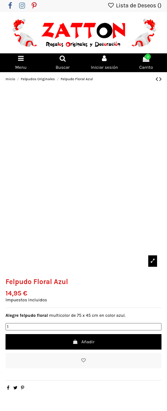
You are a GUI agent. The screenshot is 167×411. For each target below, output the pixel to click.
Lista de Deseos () (134, 5)
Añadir (83, 341)
